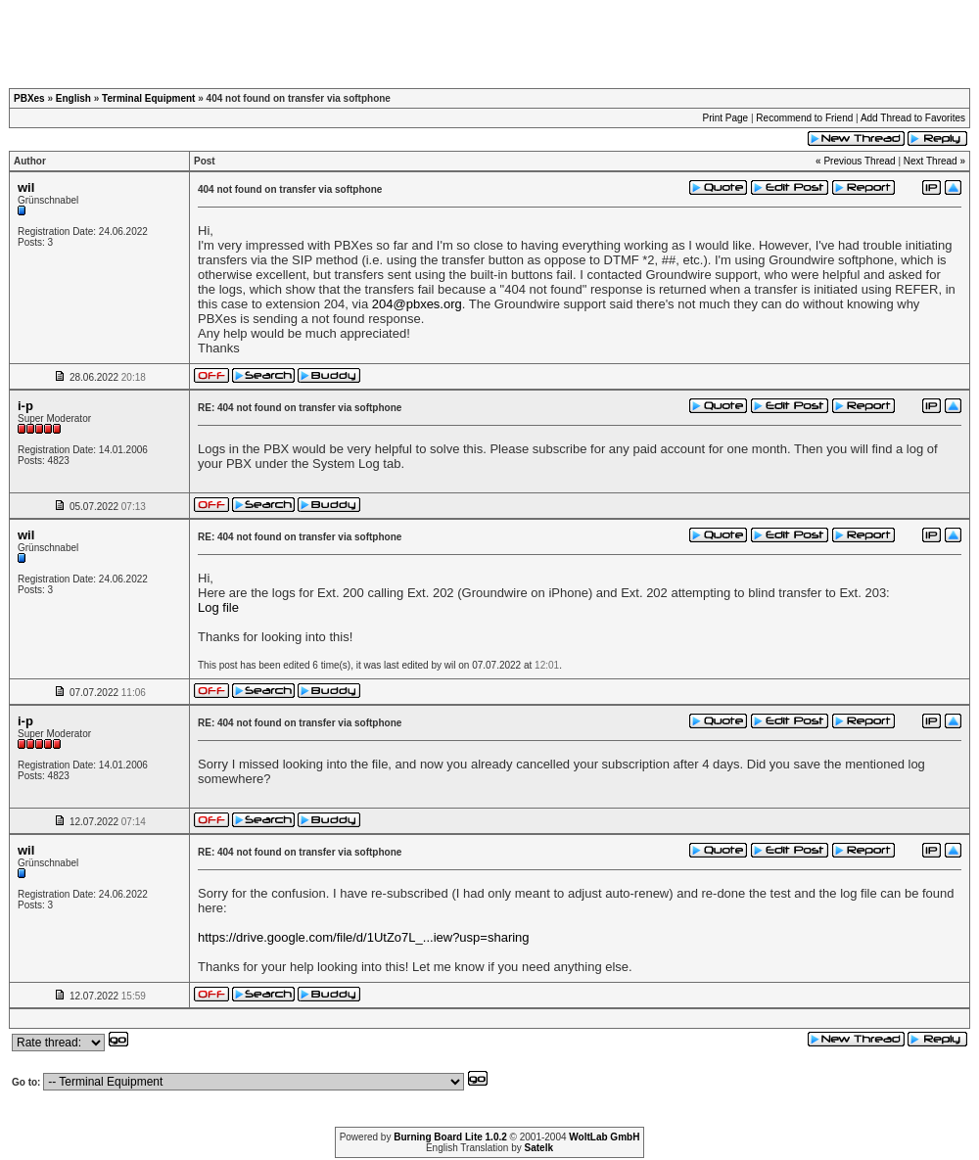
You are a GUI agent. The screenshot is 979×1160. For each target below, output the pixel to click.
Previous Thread (859, 161)
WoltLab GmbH (604, 1137)
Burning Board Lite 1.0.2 (450, 1137)
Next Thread (930, 161)
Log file (218, 607)
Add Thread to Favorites (913, 118)
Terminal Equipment (148, 98)
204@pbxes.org (417, 304)
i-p (25, 405)
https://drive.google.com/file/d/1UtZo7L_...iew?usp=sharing (364, 937)
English (73, 98)
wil (26, 187)
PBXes (29, 98)
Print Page (725, 118)
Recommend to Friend (804, 118)
